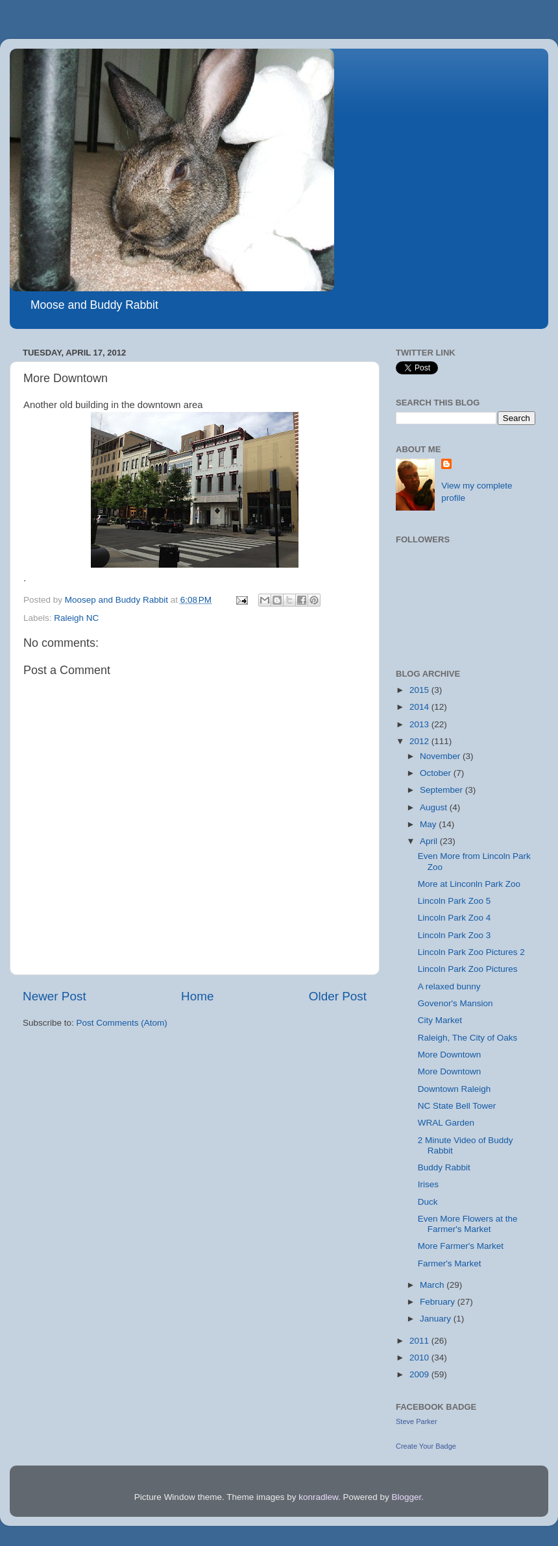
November (441, 756)
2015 (420, 690)
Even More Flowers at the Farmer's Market (468, 1224)
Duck (428, 1202)
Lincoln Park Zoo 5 (454, 901)
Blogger (407, 1497)
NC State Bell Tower (457, 1106)
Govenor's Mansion (455, 1003)
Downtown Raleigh (454, 1089)
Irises (428, 1184)
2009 (420, 1374)
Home (197, 996)
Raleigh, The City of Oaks (468, 1038)
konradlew (318, 1497)
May (429, 824)
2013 (420, 724)
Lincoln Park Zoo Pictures (468, 969)
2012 (420, 741)
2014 (420, 707)
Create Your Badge (426, 1446)
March (433, 1285)
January (437, 1318)
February (438, 1302)
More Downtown (449, 1054)
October (437, 773)
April (430, 841)
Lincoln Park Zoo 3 (454, 935)
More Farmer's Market (460, 1246)
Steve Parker (416, 1421)
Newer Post (54, 996)
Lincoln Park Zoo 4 (454, 918)
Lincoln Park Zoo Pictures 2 (471, 952)
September (442, 790)
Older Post (338, 996)
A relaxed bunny (449, 986)
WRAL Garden (446, 1123)
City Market (440, 1020)
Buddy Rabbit (444, 1167)
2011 (420, 1341)
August (435, 807)
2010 (420, 1357)
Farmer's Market (449, 1263)
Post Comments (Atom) (122, 1023)
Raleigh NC (76, 618)
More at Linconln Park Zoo (469, 884)
